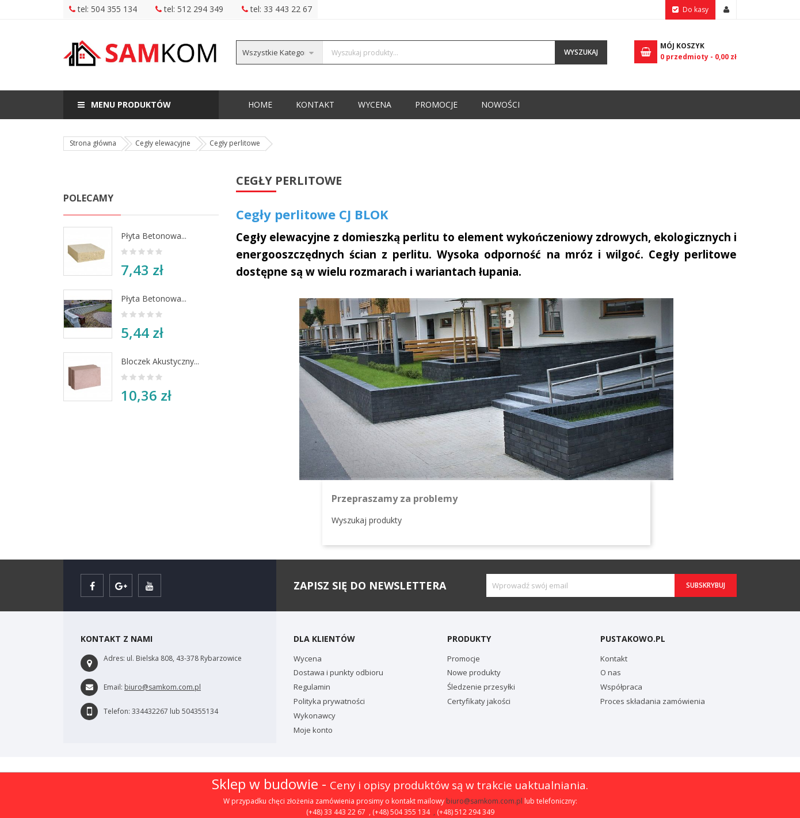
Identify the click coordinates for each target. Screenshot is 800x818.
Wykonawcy (315, 715)
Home (260, 104)
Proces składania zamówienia (652, 701)
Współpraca (621, 687)
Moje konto (313, 730)
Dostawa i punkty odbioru (338, 672)
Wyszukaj (581, 52)
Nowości (321, 100)
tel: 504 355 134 (103, 8)
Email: (113, 687)
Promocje (381, 104)
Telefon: (117, 711)
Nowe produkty (474, 672)
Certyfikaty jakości (479, 701)
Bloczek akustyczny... (160, 361)
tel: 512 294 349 (189, 8)
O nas (610, 672)
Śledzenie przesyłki (481, 687)
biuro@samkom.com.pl (484, 801)
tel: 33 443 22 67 (277, 8)
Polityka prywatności (329, 701)
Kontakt (505, 104)
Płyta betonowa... (153, 235)
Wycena (444, 104)
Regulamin (312, 687)
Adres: (114, 658)
